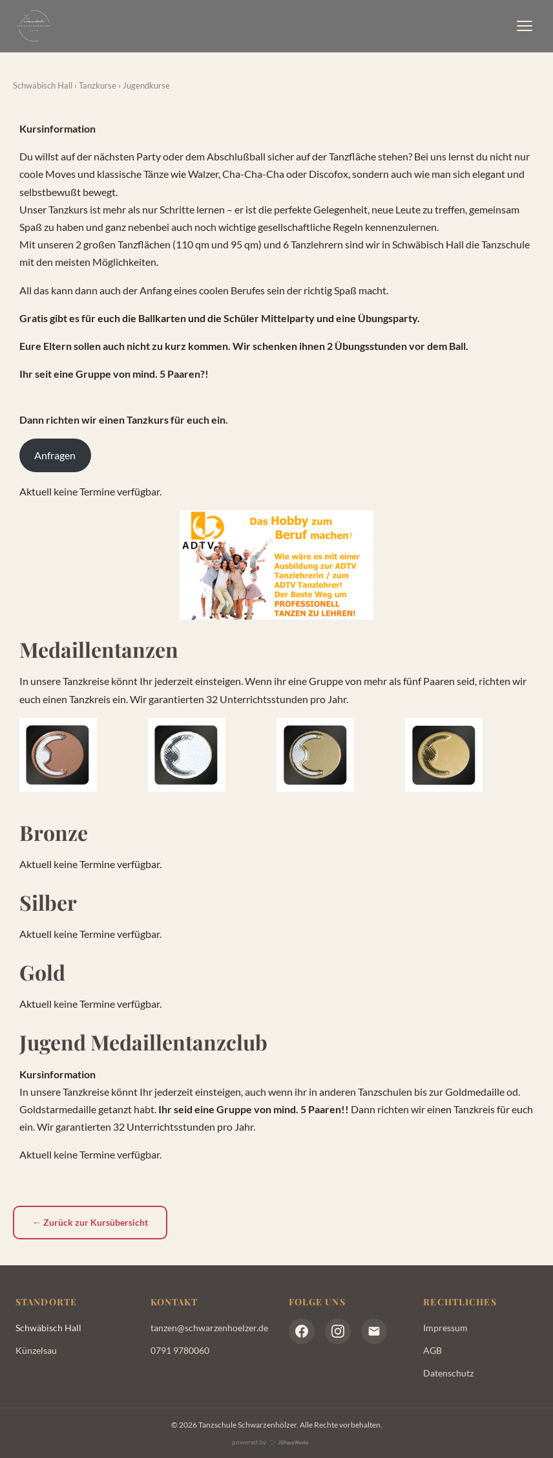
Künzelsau (36, 1350)
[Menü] (524, 26)
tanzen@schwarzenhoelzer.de (209, 1327)
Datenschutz (448, 1372)
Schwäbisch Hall (43, 85)
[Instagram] (338, 1331)
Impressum (445, 1327)
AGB (432, 1350)
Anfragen (55, 455)
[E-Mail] (374, 1331)
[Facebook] (302, 1331)
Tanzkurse (98, 85)
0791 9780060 (180, 1350)
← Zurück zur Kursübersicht (90, 1222)
